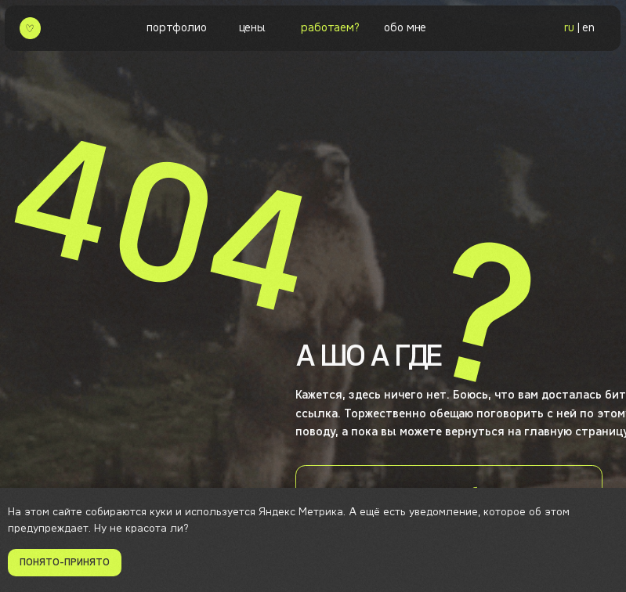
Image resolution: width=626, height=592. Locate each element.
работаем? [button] (330, 27)
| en (579, 27)
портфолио (176, 27)
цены (252, 27)
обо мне (405, 27)
